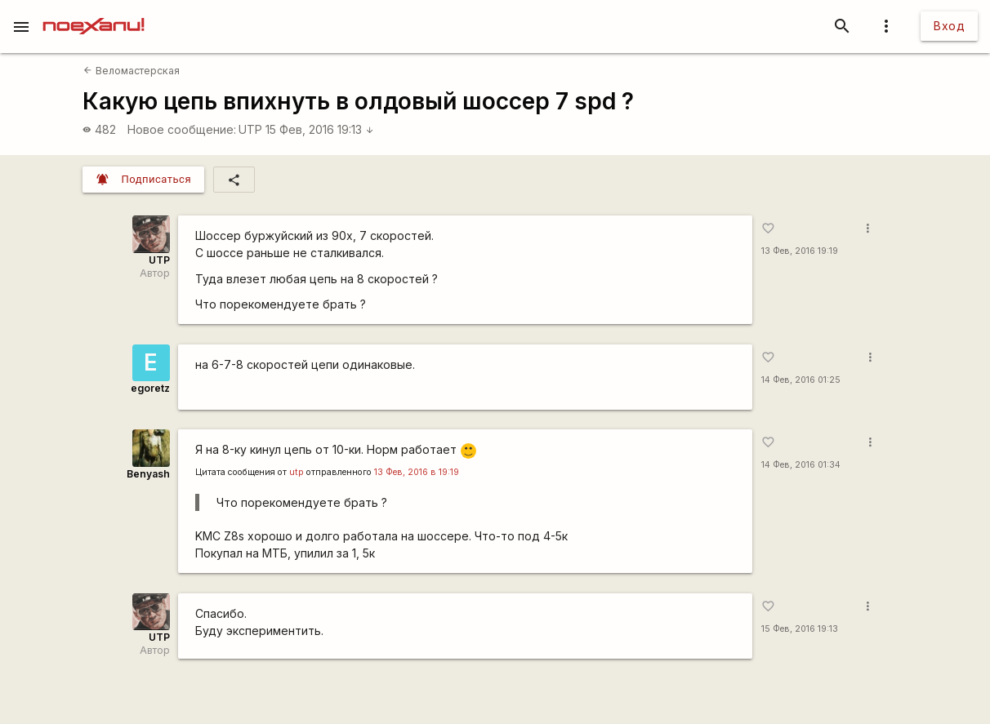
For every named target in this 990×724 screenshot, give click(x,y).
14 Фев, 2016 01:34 (801, 465)
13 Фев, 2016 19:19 (799, 251)
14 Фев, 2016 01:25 (801, 380)
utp (296, 472)
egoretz (150, 388)
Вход (949, 26)
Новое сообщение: (181, 129)
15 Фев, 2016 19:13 (319, 129)
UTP (250, 129)
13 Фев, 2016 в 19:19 (416, 472)
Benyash (148, 474)
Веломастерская (131, 70)
